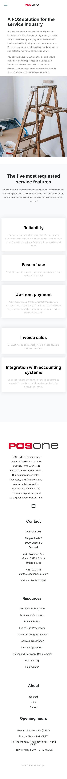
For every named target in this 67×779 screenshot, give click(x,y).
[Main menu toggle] (5, 4)
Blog (33, 701)
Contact (33, 696)
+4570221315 (33, 569)
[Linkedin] (33, 506)
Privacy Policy (32, 621)
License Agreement (32, 647)
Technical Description (32, 640)
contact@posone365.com (33, 573)
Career (33, 707)
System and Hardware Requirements (32, 653)
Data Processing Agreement (32, 634)
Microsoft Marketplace (32, 608)
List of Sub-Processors (32, 627)
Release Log (32, 660)
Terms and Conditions (32, 615)
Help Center (32, 666)
